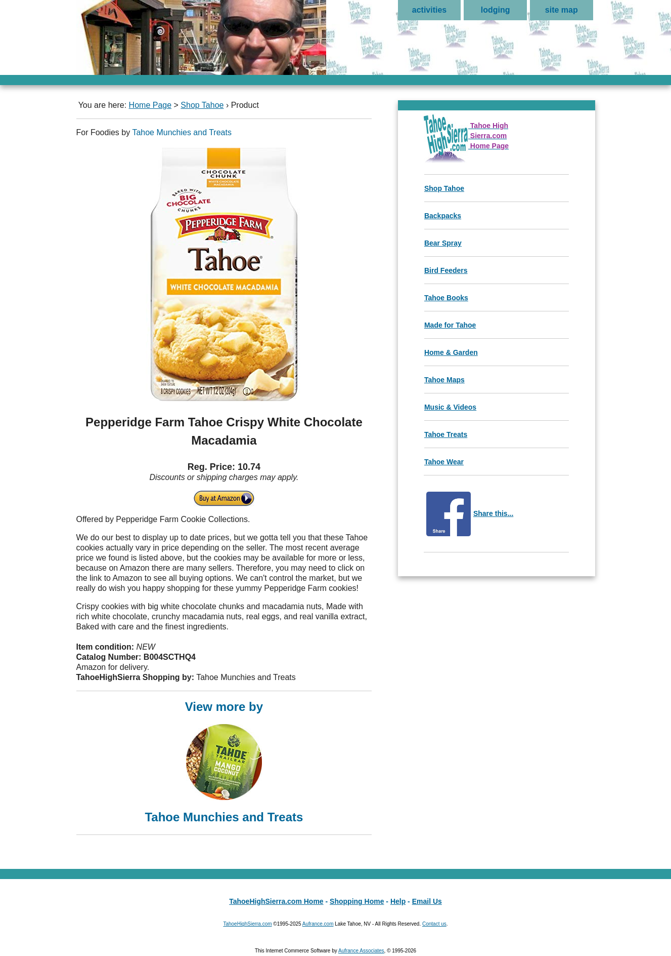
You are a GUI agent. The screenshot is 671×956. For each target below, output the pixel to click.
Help (398, 901)
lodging (495, 10)
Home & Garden (451, 352)
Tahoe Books (446, 298)
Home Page (150, 105)
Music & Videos (450, 407)
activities (429, 10)
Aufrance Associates (361, 950)
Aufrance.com (318, 924)
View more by (224, 761)
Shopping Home (357, 901)
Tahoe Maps (444, 380)
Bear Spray (443, 243)
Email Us (427, 901)
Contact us (434, 924)
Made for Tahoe (450, 325)
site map (561, 10)
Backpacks (442, 216)
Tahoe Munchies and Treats (182, 132)
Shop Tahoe (202, 105)
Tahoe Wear (444, 462)
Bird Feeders (446, 270)
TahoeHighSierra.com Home (276, 901)
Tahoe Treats (445, 434)
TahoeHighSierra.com (247, 924)
